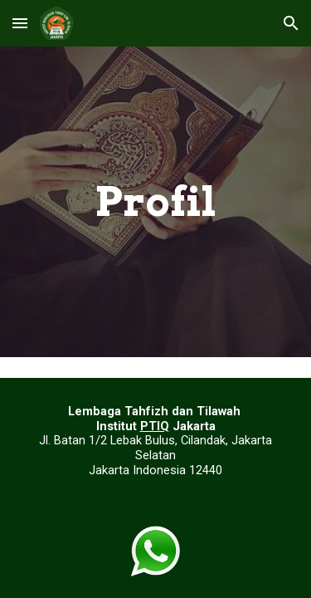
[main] (156, 202)
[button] (20, 23)
